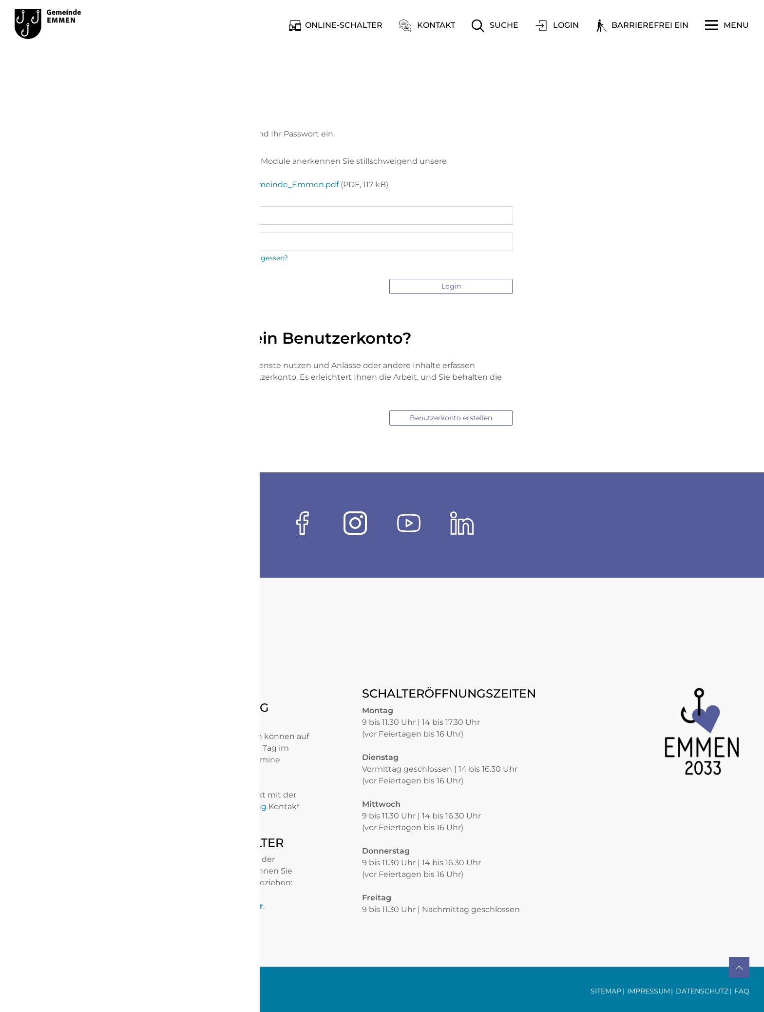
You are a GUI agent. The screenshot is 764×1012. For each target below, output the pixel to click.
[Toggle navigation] (727, 25)
